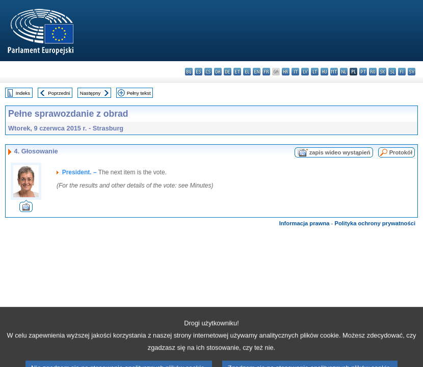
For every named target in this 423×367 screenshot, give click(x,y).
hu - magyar (324, 71)
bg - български (189, 71)
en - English (256, 71)
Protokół (400, 152)
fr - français (266, 71)
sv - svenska (411, 71)
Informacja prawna (304, 223)
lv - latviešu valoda (305, 71)
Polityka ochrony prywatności (374, 223)
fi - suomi (402, 71)
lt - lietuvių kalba (315, 71)
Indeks (23, 93)
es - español (198, 71)
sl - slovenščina (392, 71)
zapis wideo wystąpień (340, 152)
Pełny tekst (139, 93)
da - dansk (218, 71)
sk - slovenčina (382, 71)
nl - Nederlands (344, 71)
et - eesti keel (237, 71)
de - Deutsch (227, 71)
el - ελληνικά (247, 71)
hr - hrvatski (285, 71)
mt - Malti (334, 71)
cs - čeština (208, 71)
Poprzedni (59, 93)
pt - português (363, 71)
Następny (90, 93)
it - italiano (295, 71)
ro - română (373, 71)
